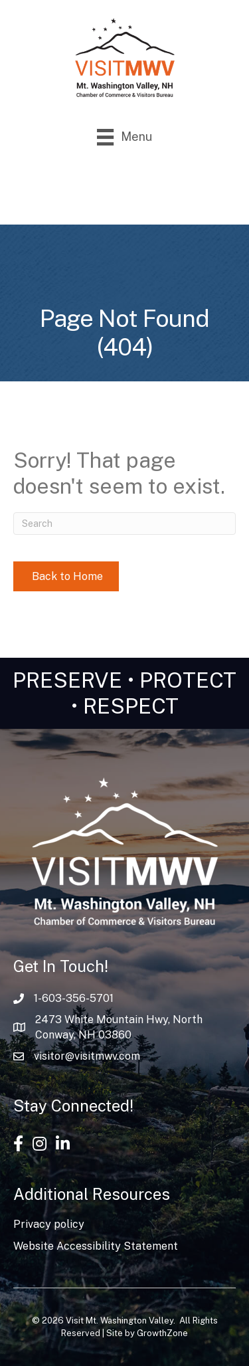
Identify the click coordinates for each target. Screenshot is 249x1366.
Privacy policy (48, 1224)
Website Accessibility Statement (95, 1246)
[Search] (124, 523)
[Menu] (124, 137)
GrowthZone (162, 1333)
